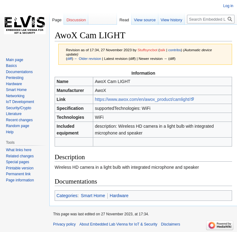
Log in (228, 6)
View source (145, 20)
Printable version (19, 168)
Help (10, 132)
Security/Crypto (18, 108)
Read (124, 20)
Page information (20, 180)
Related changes (20, 156)
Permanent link (18, 174)
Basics (11, 66)
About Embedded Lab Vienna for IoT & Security (118, 224)
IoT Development (20, 102)
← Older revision (87, 58)
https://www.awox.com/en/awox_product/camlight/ (142, 99)
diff (69, 58)
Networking (15, 96)
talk (162, 50)
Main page (14, 60)
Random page (17, 126)
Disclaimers (170, 224)
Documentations (19, 72)
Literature (14, 114)
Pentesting (14, 78)
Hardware (119, 195)
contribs (174, 50)
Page (56, 20)
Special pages (17, 162)
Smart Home (93, 195)
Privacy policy (64, 224)
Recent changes (19, 120)
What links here (18, 150)
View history (171, 20)
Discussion (76, 20)
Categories (66, 195)
